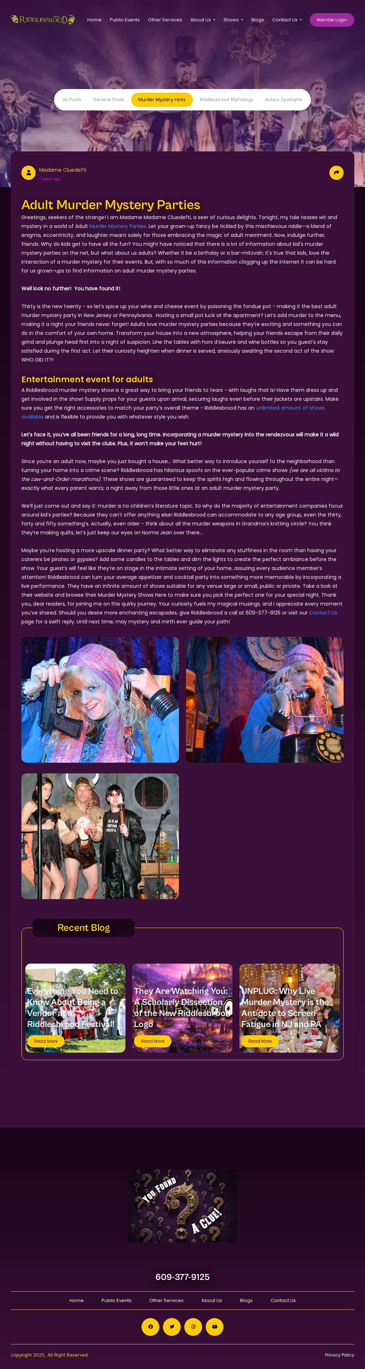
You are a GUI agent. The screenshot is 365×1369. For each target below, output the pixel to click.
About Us (211, 1300)
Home (94, 19)
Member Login (332, 20)
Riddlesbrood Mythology (226, 99)
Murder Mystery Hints (162, 99)
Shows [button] (231, 19)
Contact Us (323, 612)
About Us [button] (201, 19)
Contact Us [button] (285, 19)
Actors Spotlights (284, 99)
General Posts (108, 99)
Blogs (257, 19)
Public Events (125, 19)
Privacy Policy (339, 1355)
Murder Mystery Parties (117, 226)
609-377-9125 (182, 1277)
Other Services (165, 19)
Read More (45, 1041)
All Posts (71, 99)
